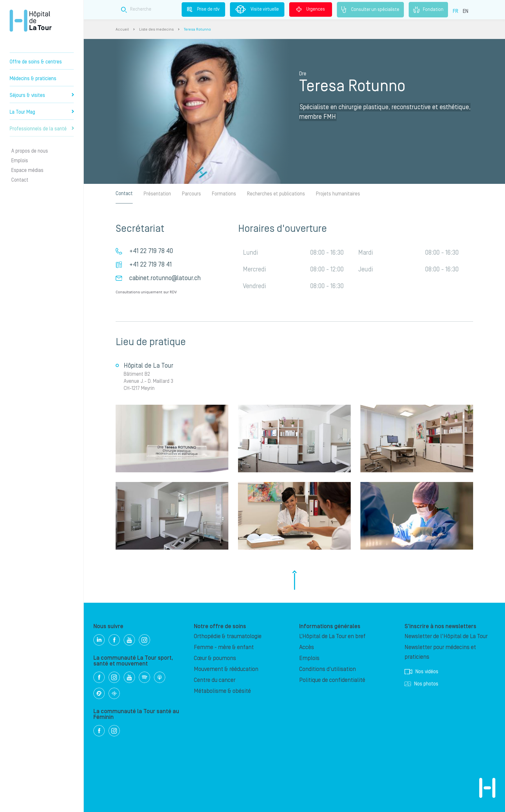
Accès (306, 647)
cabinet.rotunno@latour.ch (165, 278)
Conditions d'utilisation (327, 669)
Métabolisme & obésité (222, 691)
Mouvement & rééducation (226, 669)
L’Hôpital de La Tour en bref (332, 636)
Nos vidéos (421, 671)
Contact (19, 180)
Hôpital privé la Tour (31, 21)
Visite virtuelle (257, 9)
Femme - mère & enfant (224, 647)
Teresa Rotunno (197, 29)
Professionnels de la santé (42, 129)
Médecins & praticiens (33, 78)
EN (465, 11)
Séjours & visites (42, 95)
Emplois (19, 161)
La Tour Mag (42, 112)
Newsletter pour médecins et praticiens (440, 652)
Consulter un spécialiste (370, 9)
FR (455, 11)
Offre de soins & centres (36, 62)
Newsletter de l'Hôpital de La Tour (446, 636)
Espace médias (27, 170)
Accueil (122, 29)
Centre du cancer (214, 680)
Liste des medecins (156, 29)
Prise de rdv (203, 9)
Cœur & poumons (215, 658)
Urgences (310, 9)
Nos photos (421, 684)
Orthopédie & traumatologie (228, 636)
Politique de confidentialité (332, 680)
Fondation (428, 9)
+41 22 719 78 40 (151, 251)
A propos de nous (29, 151)
